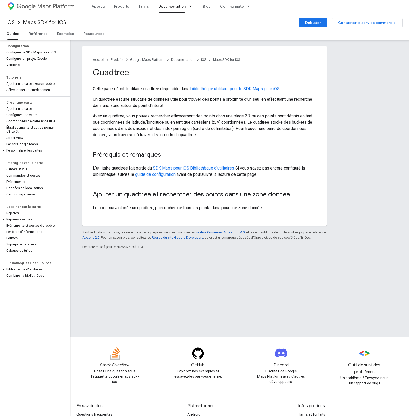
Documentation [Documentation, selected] (172, 6)
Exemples (65, 33)
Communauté (232, 6)
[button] (34, 150)
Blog (207, 6)
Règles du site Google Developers (177, 237)
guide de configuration (155, 174)
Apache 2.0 (90, 237)
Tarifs (144, 6)
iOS (10, 22)
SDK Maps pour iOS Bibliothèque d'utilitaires (193, 168)
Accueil (98, 60)
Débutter (313, 22)
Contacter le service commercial (367, 22)
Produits (121, 6)
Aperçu (98, 6)
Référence (38, 33)
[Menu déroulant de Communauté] (250, 6)
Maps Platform (45, 6)
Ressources (94, 33)
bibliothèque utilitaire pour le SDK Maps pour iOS (235, 88)
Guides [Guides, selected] (12, 33)
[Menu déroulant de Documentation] (192, 6)
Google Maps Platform (147, 60)
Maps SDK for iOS (44, 22)
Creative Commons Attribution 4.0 (219, 232)
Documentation (182, 60)
